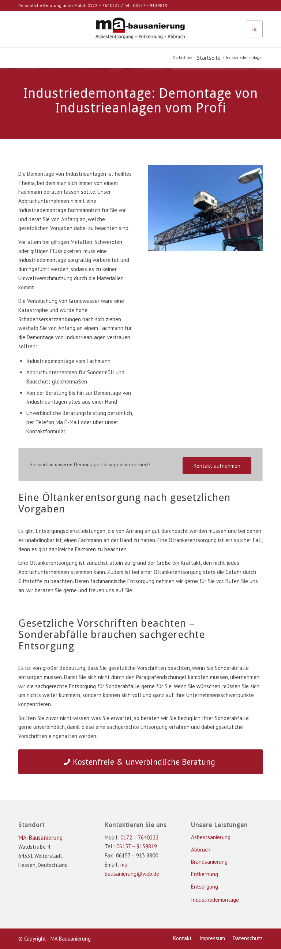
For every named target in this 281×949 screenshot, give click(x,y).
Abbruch (200, 849)
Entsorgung (204, 886)
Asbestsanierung (211, 837)
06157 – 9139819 (150, 5)
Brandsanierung (209, 861)
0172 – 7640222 (103, 5)
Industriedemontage (215, 899)
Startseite (209, 57)
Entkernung (204, 874)
